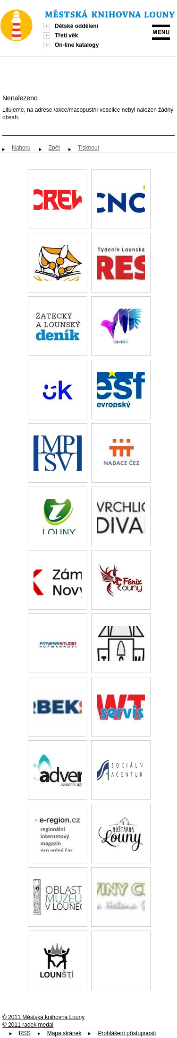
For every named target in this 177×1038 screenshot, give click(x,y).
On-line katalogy (77, 45)
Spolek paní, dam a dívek (121, 960)
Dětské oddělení (76, 26)
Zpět (54, 147)
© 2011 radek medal (27, 1024)
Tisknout (88, 147)
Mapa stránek (64, 1033)
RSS (25, 1033)
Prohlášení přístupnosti (127, 1033)
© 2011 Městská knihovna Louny (43, 1017)
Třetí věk (66, 35)
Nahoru (21, 147)
